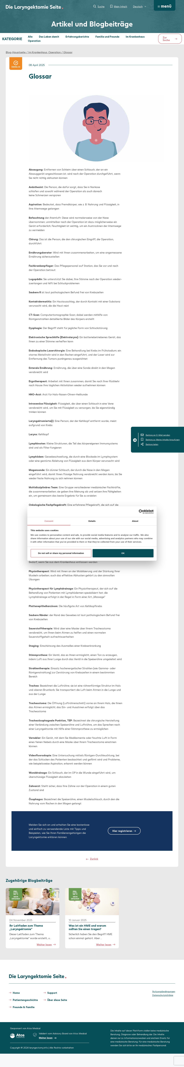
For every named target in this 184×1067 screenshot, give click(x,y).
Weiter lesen (44, 944)
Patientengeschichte (25, 999)
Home (16, 992)
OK (123, 553)
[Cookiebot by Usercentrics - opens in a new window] (141, 511)
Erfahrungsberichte (77, 36)
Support (52, 992)
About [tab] (135, 521)
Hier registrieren (122, 830)
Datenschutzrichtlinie (162, 995)
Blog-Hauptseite (16, 52)
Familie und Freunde (107, 36)
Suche (101, 6)
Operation (34, 40)
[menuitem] (140, 6)
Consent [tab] (49, 521)
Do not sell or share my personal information (61, 553)
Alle (30, 36)
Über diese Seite (57, 999)
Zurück (94, 858)
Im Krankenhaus (135, 36)
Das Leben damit (49, 36)
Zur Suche (166, 39)
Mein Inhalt (120, 6)
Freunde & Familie (23, 1007)
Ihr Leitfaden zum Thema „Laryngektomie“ (26, 927)
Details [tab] (92, 521)
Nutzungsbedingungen (163, 991)
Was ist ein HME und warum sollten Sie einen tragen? (87, 927)
